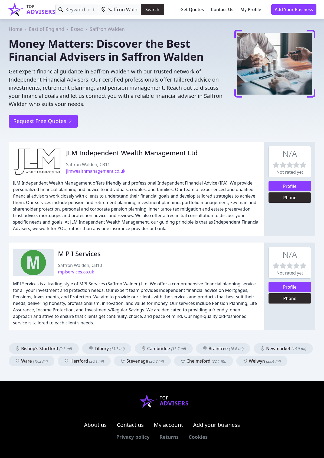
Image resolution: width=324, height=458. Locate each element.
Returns (169, 437)
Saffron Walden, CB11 (88, 164)
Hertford (84, 361)
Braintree (223, 348)
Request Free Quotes (43, 121)
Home (15, 29)
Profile (290, 186)
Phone (289, 198)
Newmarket (283, 348)
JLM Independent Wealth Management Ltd (132, 152)
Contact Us (222, 9)
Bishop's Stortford (43, 348)
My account (168, 424)
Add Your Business (294, 9)
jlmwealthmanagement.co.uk (95, 171)
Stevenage (142, 361)
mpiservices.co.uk (76, 272)
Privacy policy (133, 437)
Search (152, 9)
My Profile (250, 9)
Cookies (198, 437)
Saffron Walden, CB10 (80, 265)
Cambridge (164, 348)
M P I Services (79, 253)
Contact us (130, 424)
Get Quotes (192, 9)
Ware (31, 361)
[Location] (119, 9)
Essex (77, 29)
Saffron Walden (107, 29)
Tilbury (107, 348)
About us (95, 424)
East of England (46, 29)
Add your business (216, 424)
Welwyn (262, 361)
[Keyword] (76, 9)
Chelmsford (203, 361)
